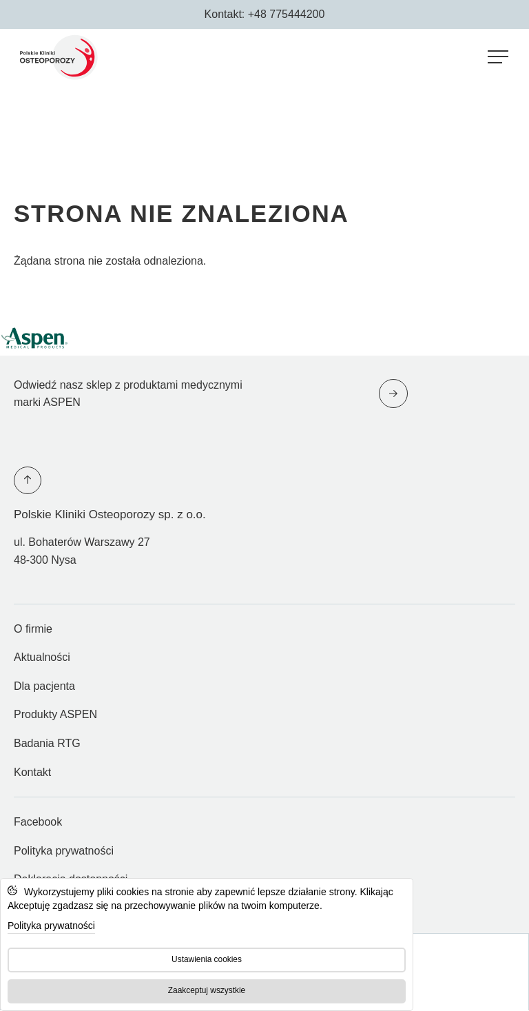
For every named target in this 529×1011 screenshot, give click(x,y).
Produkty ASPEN (55, 714)
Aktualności (42, 657)
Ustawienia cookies (207, 959)
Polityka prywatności (64, 851)
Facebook (38, 826)
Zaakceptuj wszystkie (206, 990)
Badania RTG (47, 743)
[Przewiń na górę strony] (27, 480)
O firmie (33, 629)
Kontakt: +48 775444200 (265, 14)
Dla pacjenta (44, 686)
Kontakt (32, 772)
